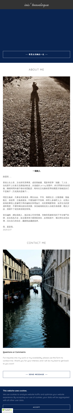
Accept (36, 407)
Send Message (36, 374)
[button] (7, 410)
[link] (36, 4)
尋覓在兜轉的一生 (36, 54)
